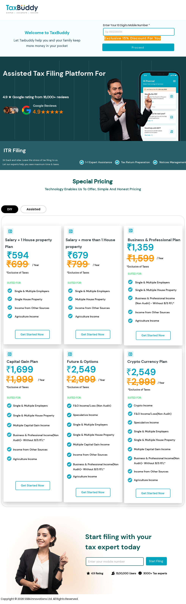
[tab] (9, 209)
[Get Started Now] (32, 334)
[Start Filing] (156, 561)
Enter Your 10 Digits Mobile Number (125, 25)
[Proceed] (138, 47)
